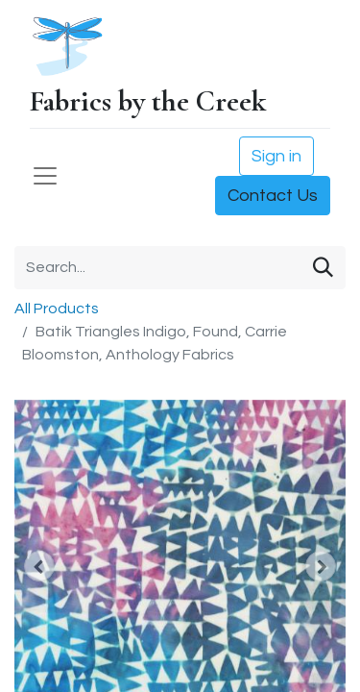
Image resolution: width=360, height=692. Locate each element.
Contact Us (273, 195)
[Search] (323, 267)
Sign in (276, 156)
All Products (56, 308)
